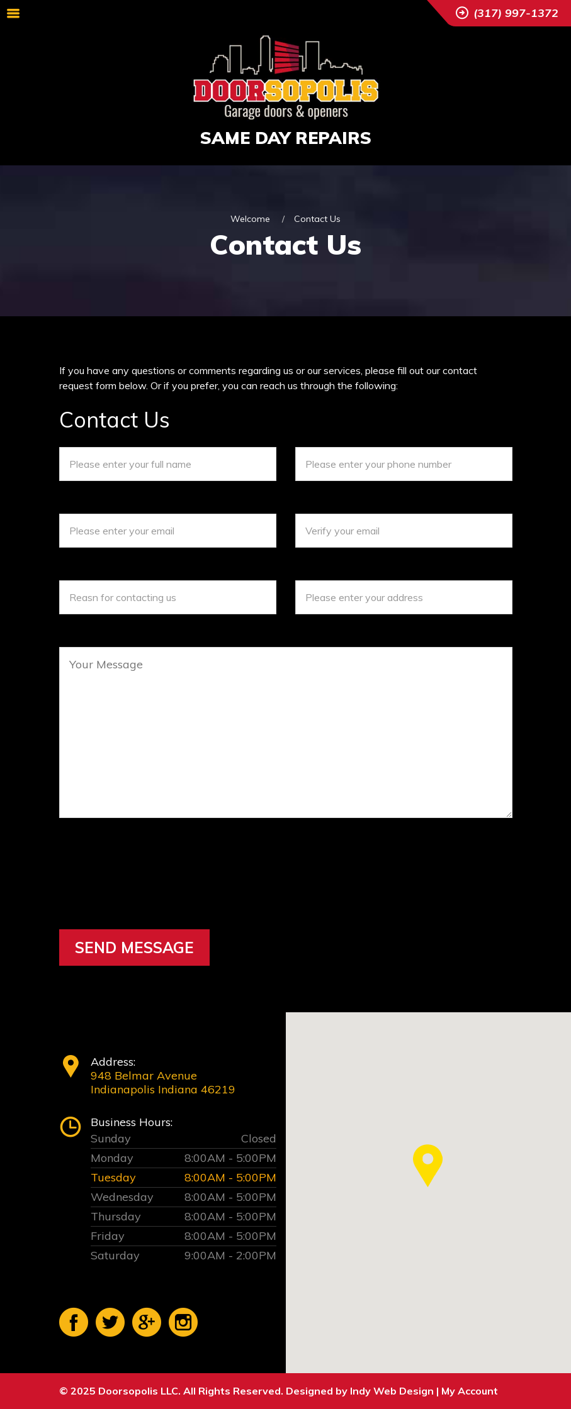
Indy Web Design (392, 1390)
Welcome (250, 218)
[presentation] (155, 894)
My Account (469, 1390)
